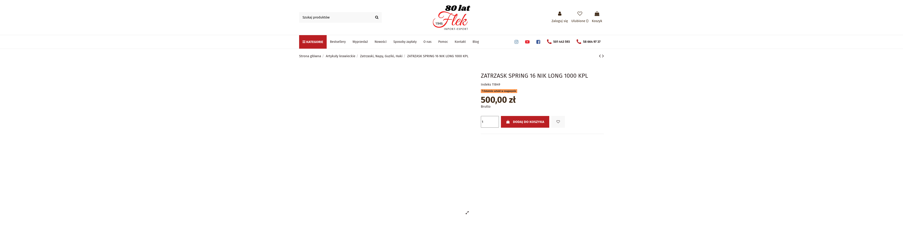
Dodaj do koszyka (525, 122)
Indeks (486, 84)
